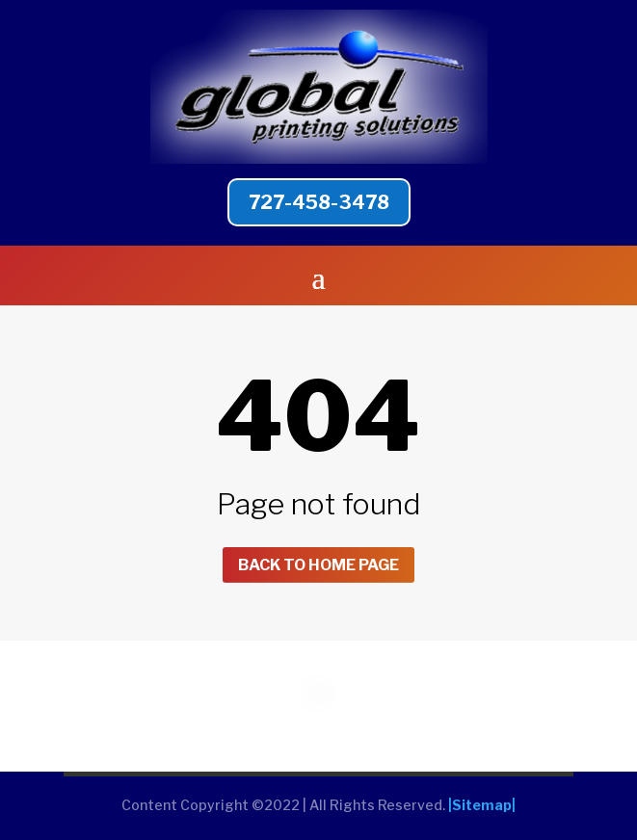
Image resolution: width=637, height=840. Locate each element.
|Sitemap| (482, 805)
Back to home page (318, 565)
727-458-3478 (319, 202)
